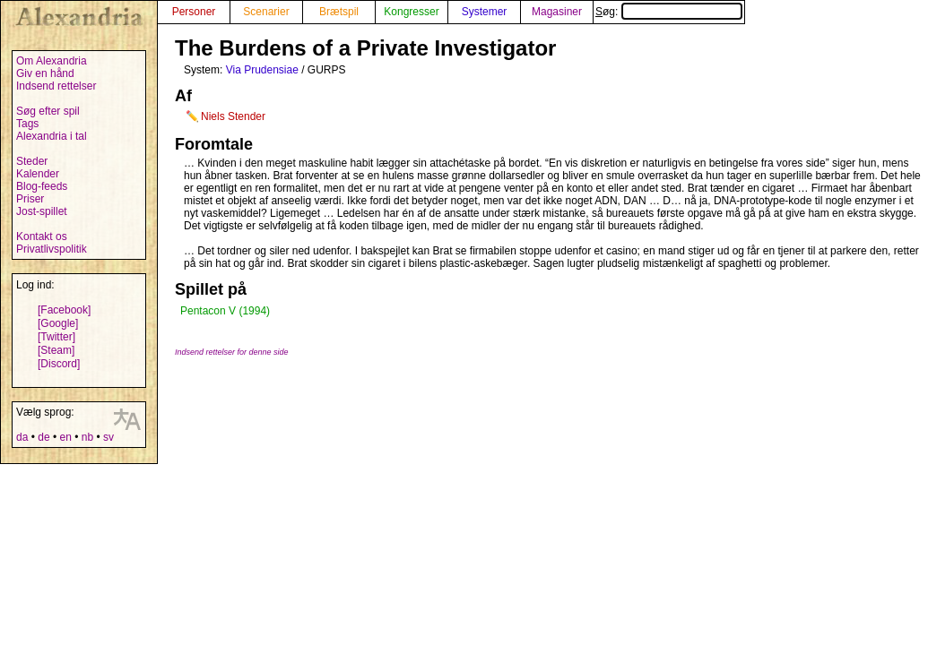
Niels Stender (233, 116)
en (65, 437)
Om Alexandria (51, 61)
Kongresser (411, 11)
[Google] (58, 323)
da (22, 437)
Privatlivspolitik (51, 249)
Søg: (668, 11)
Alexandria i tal (51, 136)
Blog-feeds (41, 186)
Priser (30, 199)
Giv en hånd (45, 73)
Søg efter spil (48, 111)
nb (87, 437)
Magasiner (557, 11)
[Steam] (56, 350)
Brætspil (339, 11)
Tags (27, 123)
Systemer (484, 11)
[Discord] (59, 363)
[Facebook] (64, 310)
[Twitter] (56, 337)
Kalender (37, 174)
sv (108, 437)
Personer (194, 11)
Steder (32, 161)
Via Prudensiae (262, 70)
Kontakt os (41, 236)
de (43, 437)
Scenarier (266, 11)
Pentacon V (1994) (225, 311)
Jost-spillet (41, 211)
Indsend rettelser (56, 86)
